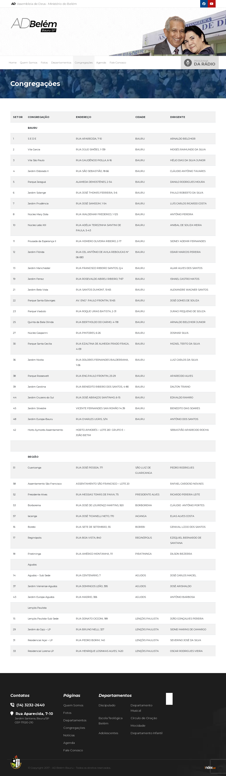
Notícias (69, 735)
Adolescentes (108, 733)
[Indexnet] (210, 768)
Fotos (44, 62)
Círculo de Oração (144, 718)
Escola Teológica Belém (110, 720)
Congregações (84, 62)
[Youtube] (212, 4)
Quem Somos (28, 62)
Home (13, 62)
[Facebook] (204, 4)
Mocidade (138, 725)
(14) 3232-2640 (27, 705)
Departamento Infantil (146, 733)
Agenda (101, 62)
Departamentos (61, 62)
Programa (204, 63)
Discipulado (107, 705)
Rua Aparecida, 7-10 (34, 714)
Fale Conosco (118, 62)
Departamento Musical (142, 707)
